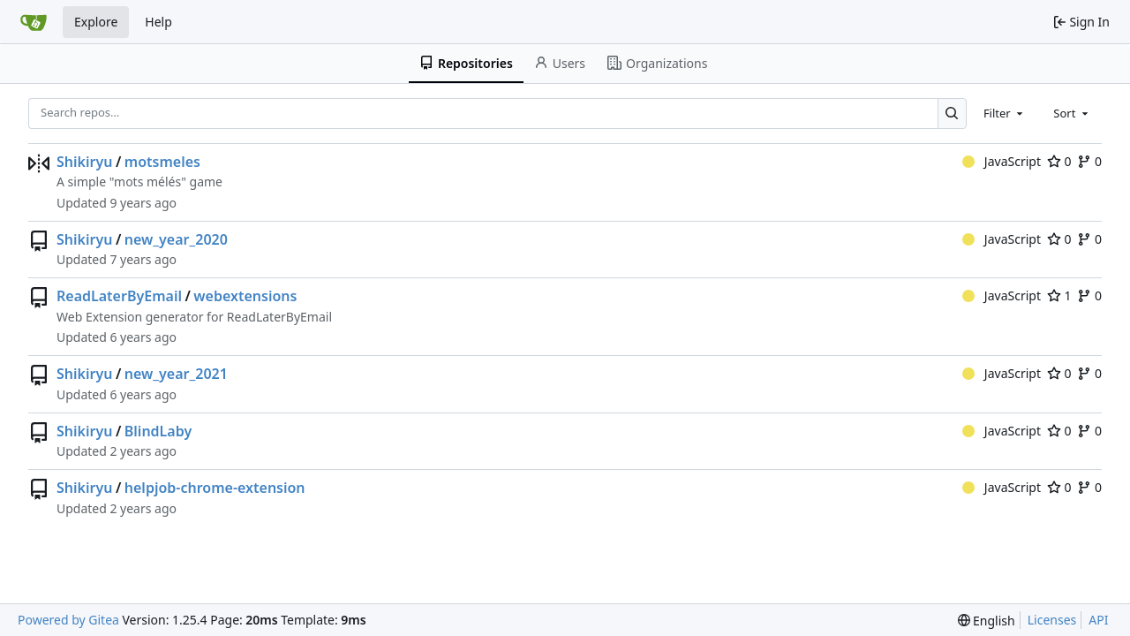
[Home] (33, 22)
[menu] (986, 620)
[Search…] (952, 113)
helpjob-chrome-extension (214, 487)
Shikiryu (84, 161)
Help (158, 21)
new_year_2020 (176, 239)
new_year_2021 (176, 373)
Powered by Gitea (68, 619)
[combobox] (1004, 113)
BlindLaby (158, 431)
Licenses (1052, 619)
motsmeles (162, 161)
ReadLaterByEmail (119, 296)
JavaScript (1001, 161)
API (1098, 619)
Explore (95, 21)
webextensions (245, 296)
